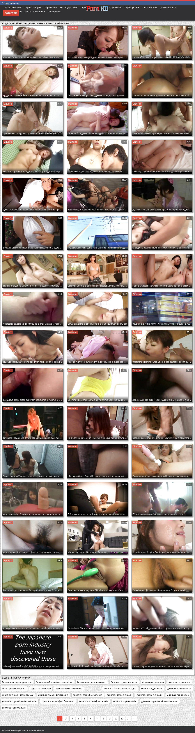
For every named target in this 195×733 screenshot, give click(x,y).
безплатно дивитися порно (124, 682)
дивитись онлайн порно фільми (17, 695)
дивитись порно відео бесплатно (58, 701)
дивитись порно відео (178, 695)
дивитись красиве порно (179, 688)
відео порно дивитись (153, 682)
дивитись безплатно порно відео (120, 688)
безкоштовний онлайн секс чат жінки (54, 682)
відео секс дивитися (41, 688)
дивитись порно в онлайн (119, 695)
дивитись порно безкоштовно (87, 695)
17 (128, 718)
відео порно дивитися (179, 682)
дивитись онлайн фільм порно (53, 695)
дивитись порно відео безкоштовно (19, 701)
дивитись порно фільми (14, 708)
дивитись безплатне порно (69, 688)
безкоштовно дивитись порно (91, 682)
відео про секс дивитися (14, 688)
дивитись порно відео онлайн (93, 701)
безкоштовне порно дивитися (16, 682)
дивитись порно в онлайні (149, 695)
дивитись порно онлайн (124, 701)
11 (122, 718)
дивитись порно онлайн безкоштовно (159, 701)
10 (116, 718)
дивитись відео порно (152, 688)
